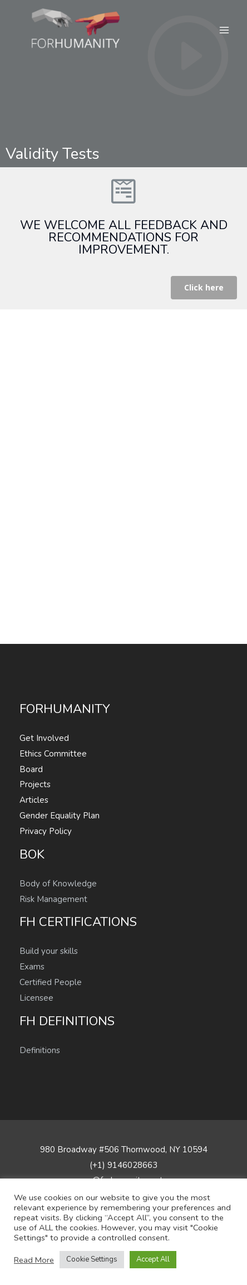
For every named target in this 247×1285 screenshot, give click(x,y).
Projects (35, 784)
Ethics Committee (53, 753)
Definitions (39, 1050)
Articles (33, 800)
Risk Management (53, 899)
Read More (34, 1260)
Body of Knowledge (58, 883)
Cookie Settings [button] (91, 1259)
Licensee (36, 997)
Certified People (50, 982)
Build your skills (48, 951)
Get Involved (44, 738)
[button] (204, 287)
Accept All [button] (153, 1259)
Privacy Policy (45, 831)
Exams (32, 966)
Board (31, 769)
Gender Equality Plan (59, 815)
